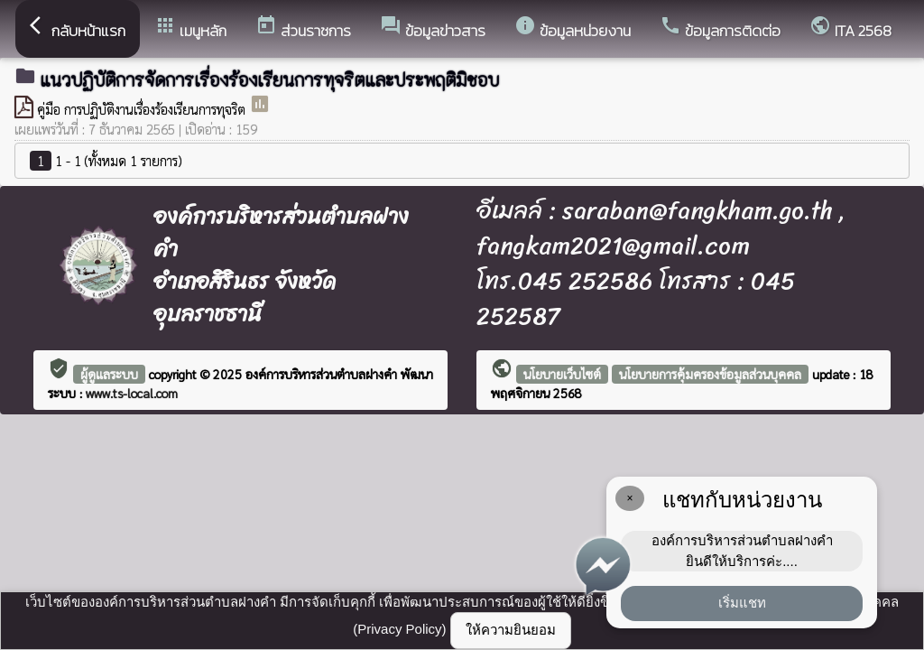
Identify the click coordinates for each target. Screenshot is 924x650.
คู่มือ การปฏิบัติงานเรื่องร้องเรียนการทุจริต (143, 108)
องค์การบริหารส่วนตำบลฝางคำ (323, 374)
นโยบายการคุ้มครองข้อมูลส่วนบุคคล (710, 374)
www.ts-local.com (132, 393)
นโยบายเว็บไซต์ (562, 374)
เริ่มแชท (742, 602)
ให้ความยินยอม (511, 629)
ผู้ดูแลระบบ (109, 374)
